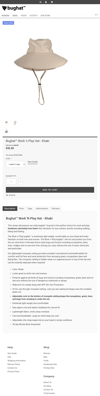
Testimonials (73, 348)
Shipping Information (17, 344)
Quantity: (11, 160)
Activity (34, 16)
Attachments (42, 192)
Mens (15, 16)
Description (10, 192)
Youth (24, 16)
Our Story (45, 16)
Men (40, 341)
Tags (30, 192)
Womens (6, 16)
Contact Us (13, 352)
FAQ (10, 341)
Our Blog (71, 341)
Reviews (56, 192)
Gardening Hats (45, 348)
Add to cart (50, 173)
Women (41, 337)
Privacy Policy (14, 355)
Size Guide (33, 145)
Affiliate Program (75, 352)
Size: (8, 142)
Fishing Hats (43, 352)
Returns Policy (14, 348)
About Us (72, 337)
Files (21, 192)
